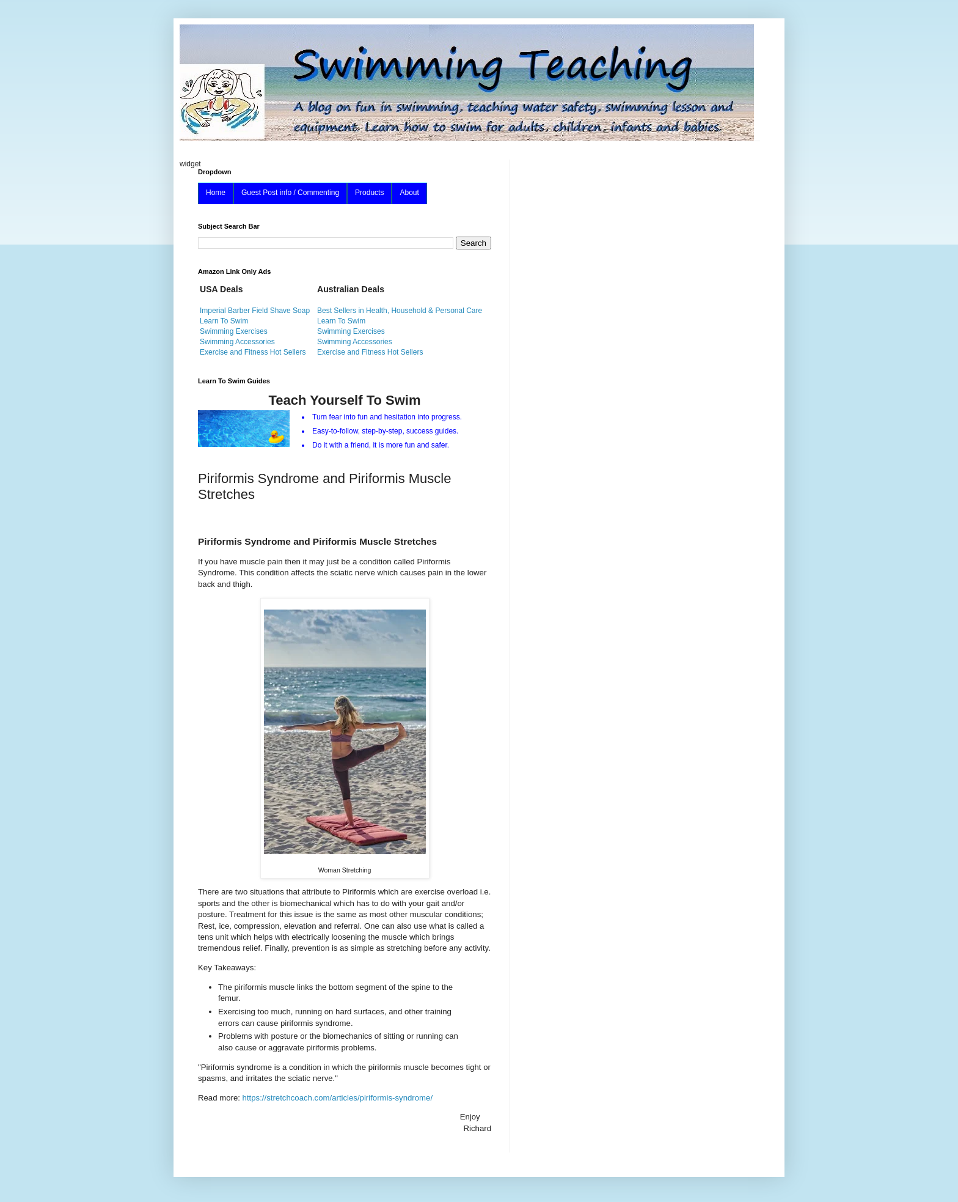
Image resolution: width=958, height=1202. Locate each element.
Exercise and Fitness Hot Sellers (252, 352)
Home (215, 192)
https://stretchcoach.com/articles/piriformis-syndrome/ (338, 1097)
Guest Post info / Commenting (290, 192)
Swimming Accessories (237, 341)
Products (369, 192)
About (409, 192)
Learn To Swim (224, 321)
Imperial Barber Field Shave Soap (255, 310)
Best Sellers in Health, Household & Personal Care (399, 310)
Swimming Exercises (234, 331)
